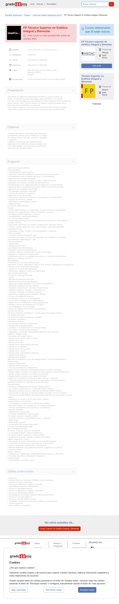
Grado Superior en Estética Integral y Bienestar (59, 529)
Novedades (51, 4)
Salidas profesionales (20, 471)
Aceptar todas (87, 590)
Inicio (32, 4)
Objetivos (13, 127)
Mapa (37, 543)
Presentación (15, 90)
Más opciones (18, 590)
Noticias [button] (39, 4)
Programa (14, 161)
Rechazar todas (54, 590)
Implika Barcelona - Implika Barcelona (42, 50)
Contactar (76, 543)
